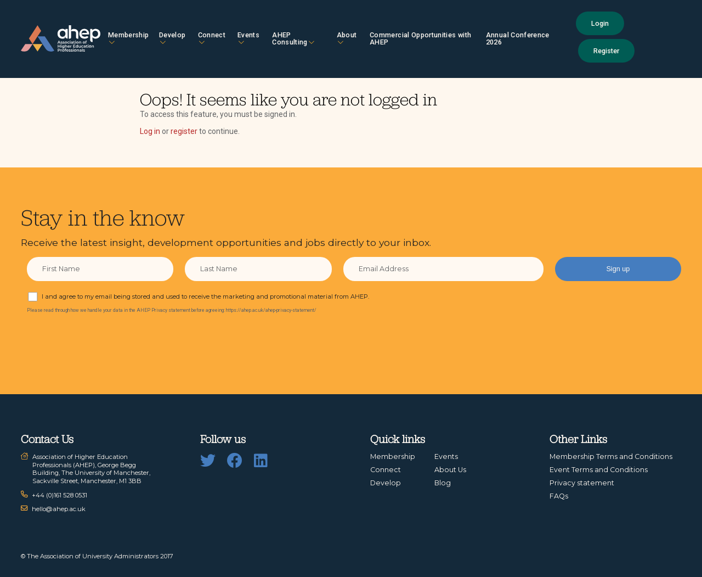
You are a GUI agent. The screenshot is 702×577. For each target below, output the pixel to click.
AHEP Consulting (293, 38)
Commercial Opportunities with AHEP (420, 38)
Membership (128, 38)
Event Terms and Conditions (599, 470)
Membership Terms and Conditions (611, 456)
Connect (211, 38)
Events (248, 38)
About (347, 38)
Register (606, 51)
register (184, 131)
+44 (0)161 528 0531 (59, 495)
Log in (150, 131)
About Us (450, 470)
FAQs (559, 496)
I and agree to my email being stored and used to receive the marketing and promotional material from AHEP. (205, 296)
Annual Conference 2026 (518, 38)
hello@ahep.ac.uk (59, 509)
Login (600, 23)
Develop (172, 38)
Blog (442, 483)
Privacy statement (582, 483)
